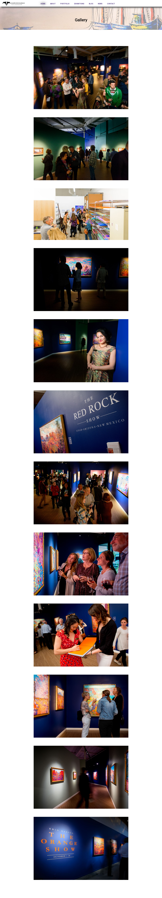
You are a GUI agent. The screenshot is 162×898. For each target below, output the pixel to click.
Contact (111, 4)
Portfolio (64, 4)
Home (43, 4)
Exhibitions (79, 4)
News (100, 4)
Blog (91, 4)
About (53, 4)
